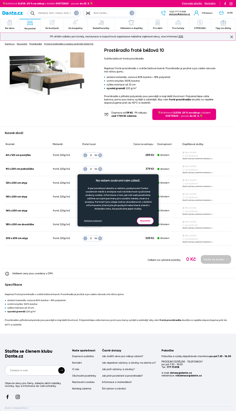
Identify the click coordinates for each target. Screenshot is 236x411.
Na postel (30, 25)
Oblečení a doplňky (131, 25)
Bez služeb (189, 152)
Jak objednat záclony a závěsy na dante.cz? (129, 362)
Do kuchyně (52, 25)
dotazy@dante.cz (179, 14)
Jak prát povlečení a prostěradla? (122, 375)
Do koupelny (75, 25)
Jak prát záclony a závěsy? (118, 369)
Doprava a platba (83, 356)
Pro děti (157, 25)
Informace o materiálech (117, 382)
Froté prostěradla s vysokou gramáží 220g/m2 (68, 44)
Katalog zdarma (81, 388)
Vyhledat (76, 12)
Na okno (9, 25)
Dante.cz (10, 44)
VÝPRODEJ (199, 25)
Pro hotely (178, 25)
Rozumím (145, 220)
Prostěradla (35, 44)
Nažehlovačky (101, 25)
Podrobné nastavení (93, 221)
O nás (75, 369)
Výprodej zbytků (192, 3)
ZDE (180, 36)
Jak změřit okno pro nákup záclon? (122, 356)
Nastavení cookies (83, 382)
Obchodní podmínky (84, 375)
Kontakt (77, 362)
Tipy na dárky (223, 25)
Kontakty (210, 3)
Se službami (190, 155)
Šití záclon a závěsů (114, 388)
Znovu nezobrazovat (232, 36)
